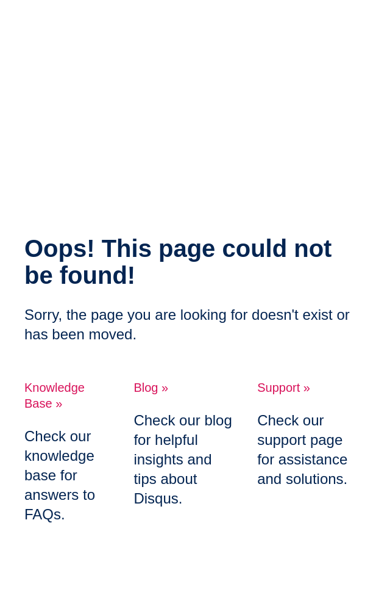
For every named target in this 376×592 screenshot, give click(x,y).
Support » (283, 387)
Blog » (150, 387)
